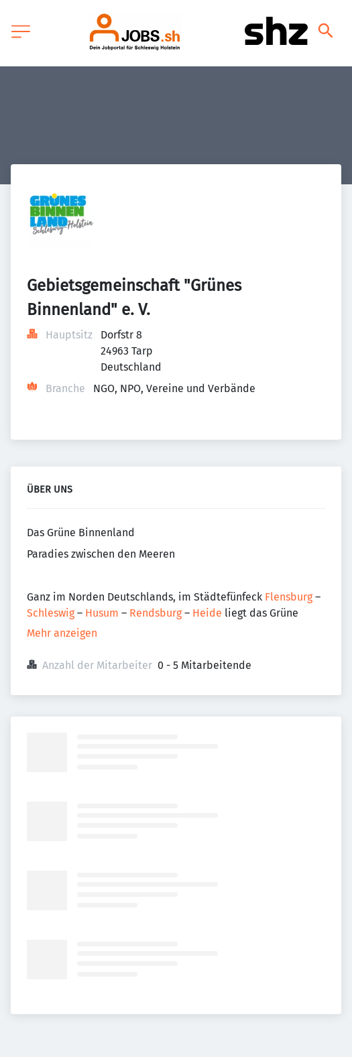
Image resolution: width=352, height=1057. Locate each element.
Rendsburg (155, 613)
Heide (207, 613)
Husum (102, 613)
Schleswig (50, 613)
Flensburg (288, 596)
